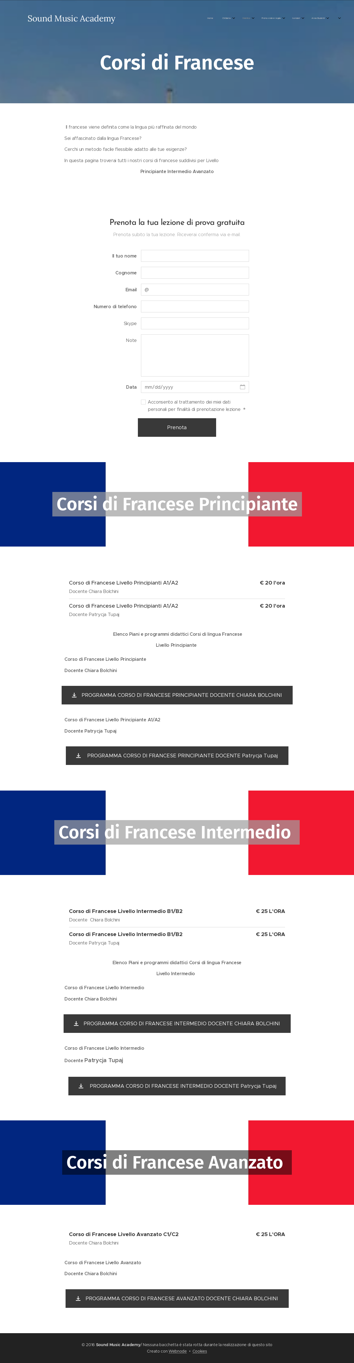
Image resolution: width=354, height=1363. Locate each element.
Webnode (178, 1351)
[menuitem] (141, 18)
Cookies (199, 1351)
